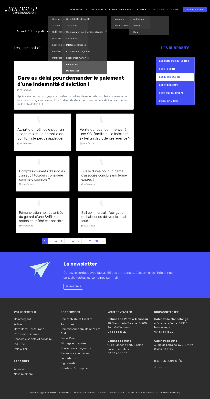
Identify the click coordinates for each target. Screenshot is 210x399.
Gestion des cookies (84, 392)
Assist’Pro (67, 324)
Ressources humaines (75, 353)
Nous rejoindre (23, 374)
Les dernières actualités (174, 60)
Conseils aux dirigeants (76, 348)
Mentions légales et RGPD (43, 392)
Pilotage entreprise (73, 343)
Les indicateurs (168, 84)
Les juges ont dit (169, 76)
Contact (102, 392)
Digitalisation (69, 363)
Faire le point (167, 68)
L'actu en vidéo (168, 100)
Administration (117, 392)
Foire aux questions (171, 92)
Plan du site (65, 392)
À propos (19, 369)
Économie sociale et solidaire (33, 339)
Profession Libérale (26, 334)
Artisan (18, 324)
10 (96, 241)
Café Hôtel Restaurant (29, 329)
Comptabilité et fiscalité (76, 319)
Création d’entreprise (74, 368)
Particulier (20, 349)
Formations (68, 358)
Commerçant (22, 319)
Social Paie (68, 338)
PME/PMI (19, 344)
